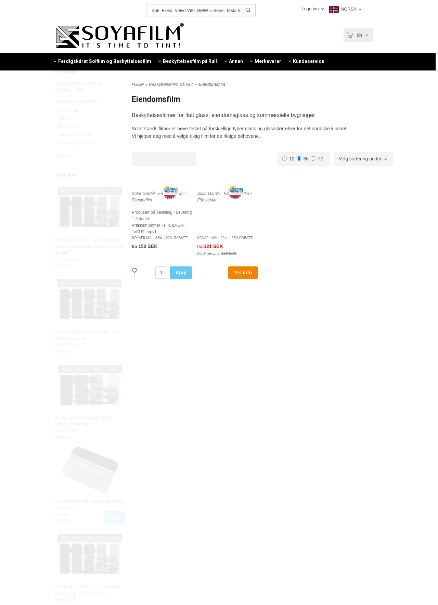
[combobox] (363, 159)
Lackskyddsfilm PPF (76, 150)
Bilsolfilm (66, 134)
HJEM (138, 84)
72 (317, 158)
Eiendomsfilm (70, 142)
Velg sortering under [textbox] (360, 158)
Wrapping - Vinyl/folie (76, 158)
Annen (63, 171)
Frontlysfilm (68, 126)
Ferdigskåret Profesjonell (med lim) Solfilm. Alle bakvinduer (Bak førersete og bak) (89, 262)
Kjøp (114, 532)
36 (303, 158)
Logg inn (310, 8)
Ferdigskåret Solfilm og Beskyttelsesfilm (78, 102)
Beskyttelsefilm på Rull (77, 117)
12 (288, 158)
